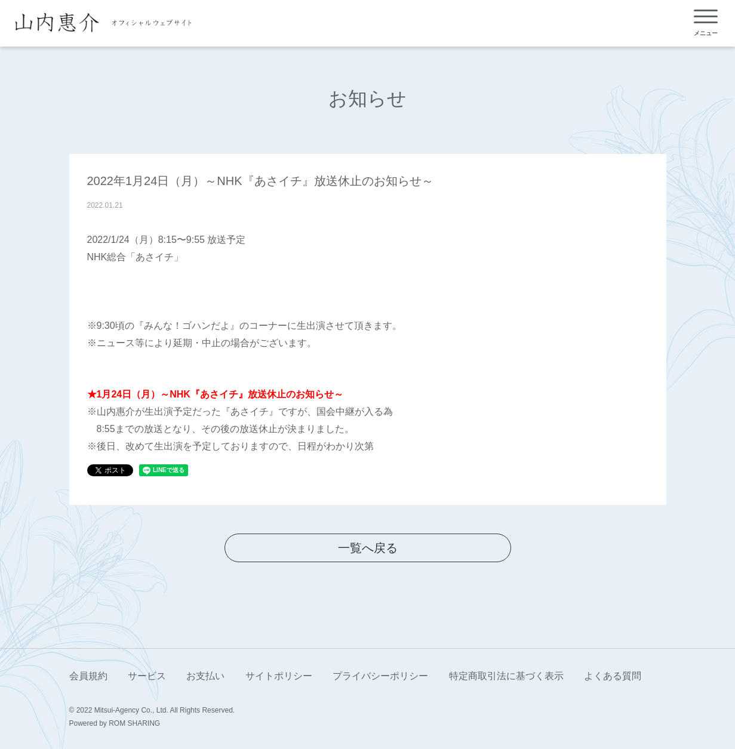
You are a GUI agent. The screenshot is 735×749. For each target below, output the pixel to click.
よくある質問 (612, 676)
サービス (147, 676)
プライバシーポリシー (380, 676)
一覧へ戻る (368, 547)
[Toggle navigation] (705, 23)
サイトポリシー (278, 676)
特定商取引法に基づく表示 (506, 676)
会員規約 (88, 676)
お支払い (205, 676)
